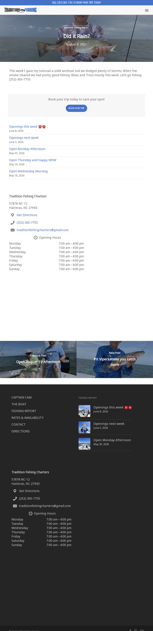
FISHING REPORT (23, 411)
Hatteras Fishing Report (76, 27)
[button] (146, 10)
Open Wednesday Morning (28, 171)
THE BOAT (18, 404)
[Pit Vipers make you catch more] (114, 359)
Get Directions (27, 215)
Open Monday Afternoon (27, 149)
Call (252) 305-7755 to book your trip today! (76, 2)
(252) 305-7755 (27, 223)
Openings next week (24, 138)
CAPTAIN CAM (21, 397)
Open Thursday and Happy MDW (32, 160)
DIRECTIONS (20, 431)
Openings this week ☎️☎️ (27, 127)
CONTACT (18, 424)
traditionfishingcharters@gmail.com (42, 230)
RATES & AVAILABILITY (27, 418)
